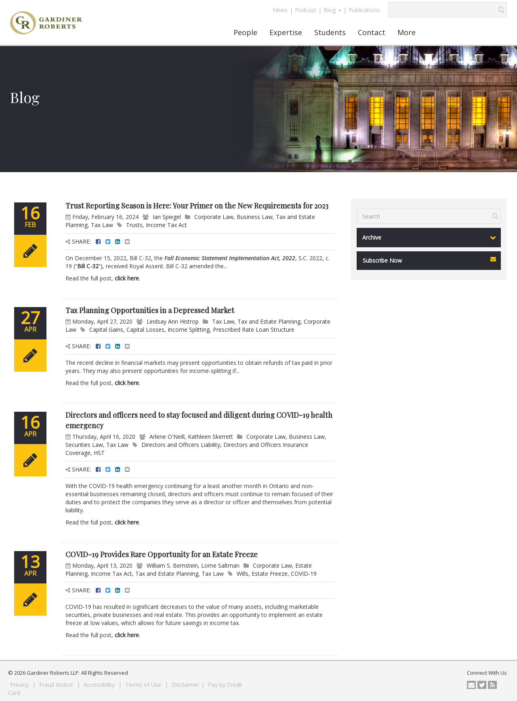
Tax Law (102, 225)
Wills (242, 573)
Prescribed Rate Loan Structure (253, 329)
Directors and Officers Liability (180, 444)
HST (99, 453)
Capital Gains (106, 329)
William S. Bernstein (172, 565)
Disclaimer (185, 684)
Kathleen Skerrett (210, 436)
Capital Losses (145, 329)
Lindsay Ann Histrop (173, 321)
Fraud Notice (57, 684)
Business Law (255, 217)
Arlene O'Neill (167, 436)
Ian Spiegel (167, 217)
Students (330, 32)
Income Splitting (189, 329)
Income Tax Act (166, 225)
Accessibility (100, 684)
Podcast (305, 10)
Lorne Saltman (220, 565)
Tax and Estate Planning (269, 321)
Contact (371, 32)
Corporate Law (213, 217)
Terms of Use (144, 684)
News (280, 10)
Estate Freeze (270, 573)
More (406, 32)
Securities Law (84, 444)
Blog (332, 10)
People (245, 32)
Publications (364, 10)
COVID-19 (304, 573)
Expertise (285, 32)
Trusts (134, 225)
